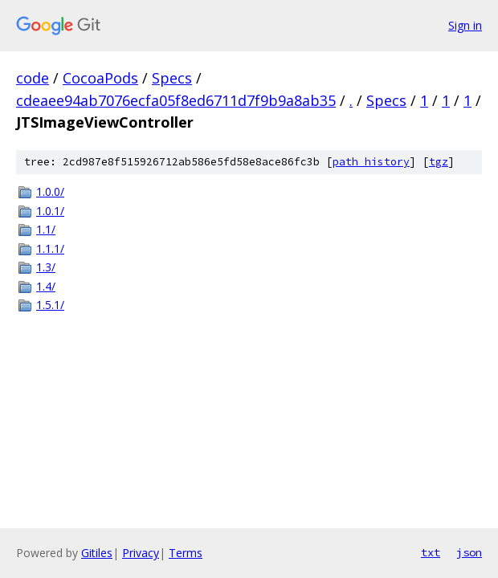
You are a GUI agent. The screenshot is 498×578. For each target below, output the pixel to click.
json (469, 552)
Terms (185, 552)
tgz (438, 162)
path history (371, 162)
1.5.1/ (50, 304)
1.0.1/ (50, 210)
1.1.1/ (50, 248)
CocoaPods (100, 78)
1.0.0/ (50, 191)
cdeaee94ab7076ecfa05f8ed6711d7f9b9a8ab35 (176, 100)
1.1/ (45, 229)
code (32, 78)
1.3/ (45, 267)
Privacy (140, 552)
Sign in (465, 25)
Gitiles (96, 552)
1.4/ (45, 286)
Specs (172, 78)
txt (430, 552)
